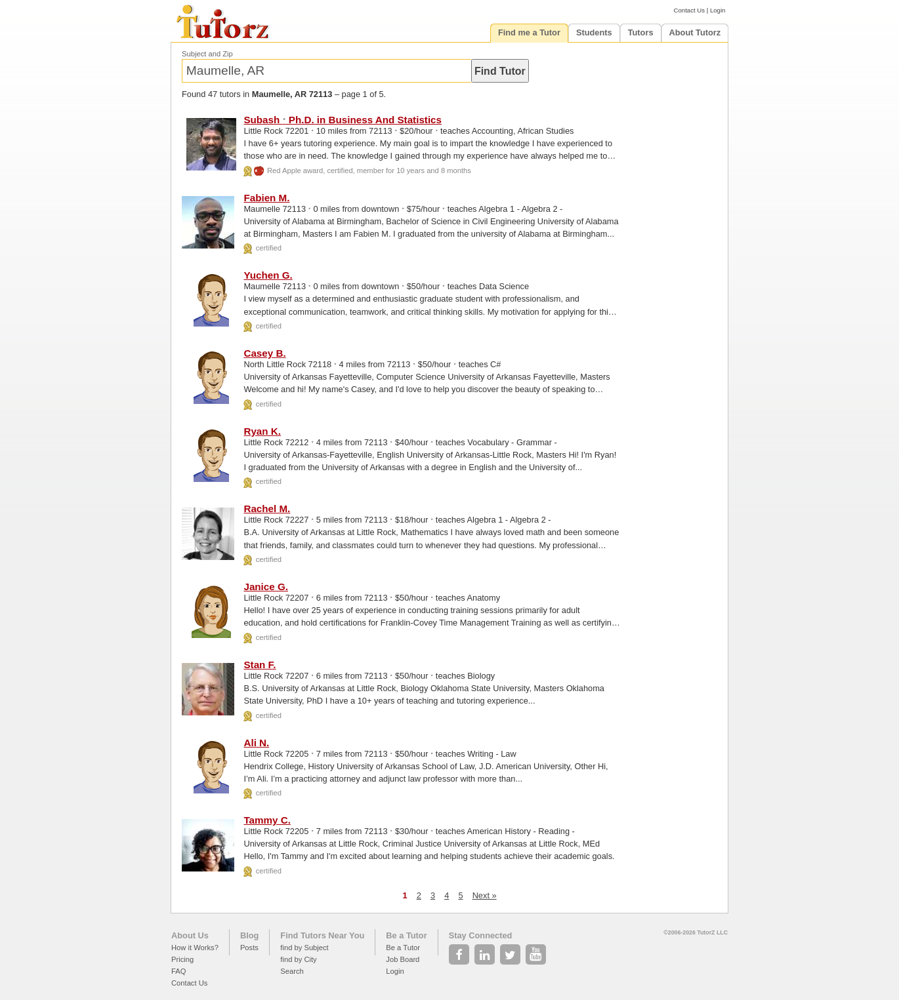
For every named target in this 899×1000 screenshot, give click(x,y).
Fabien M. (266, 197)
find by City (298, 959)
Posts (249, 947)
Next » (484, 895)
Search (291, 971)
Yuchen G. (267, 275)
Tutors (641, 32)
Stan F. (259, 664)
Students (594, 32)
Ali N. (256, 742)
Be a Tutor (406, 935)
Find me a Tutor (529, 32)
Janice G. (265, 586)
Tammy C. (266, 820)
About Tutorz (695, 32)
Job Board (402, 959)
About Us (190, 935)
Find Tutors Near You (322, 935)
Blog (249, 935)
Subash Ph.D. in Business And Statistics (342, 119)
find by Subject (304, 947)
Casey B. (264, 353)
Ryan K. (262, 431)
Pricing (182, 959)
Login (717, 10)
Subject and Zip (207, 54)
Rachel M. (266, 508)
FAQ (178, 971)
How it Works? (195, 947)
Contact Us (689, 10)
